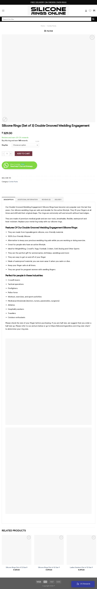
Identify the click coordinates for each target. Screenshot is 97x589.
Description (8, 199)
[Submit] (93, 19)
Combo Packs (51, 26)
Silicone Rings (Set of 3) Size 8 (16, 567)
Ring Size (5, 145)
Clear (37, 141)
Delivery (58, 199)
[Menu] (3, 10)
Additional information (28, 199)
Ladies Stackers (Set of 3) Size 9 (81, 567)
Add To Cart (23, 153)
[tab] (8, 199)
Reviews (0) (46, 199)
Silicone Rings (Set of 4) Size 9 (49, 567)
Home (43, 26)
